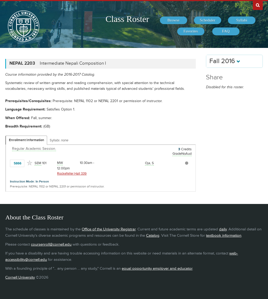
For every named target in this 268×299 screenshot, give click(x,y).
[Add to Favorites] (29, 163)
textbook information (223, 235)
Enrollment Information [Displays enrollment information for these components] (26, 140)
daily (223, 229)
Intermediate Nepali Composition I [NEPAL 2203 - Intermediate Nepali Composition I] (73, 63)
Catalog (152, 235)
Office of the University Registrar (109, 229)
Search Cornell (258, 5)
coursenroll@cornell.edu (51, 244)
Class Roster (127, 19)
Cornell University (20, 277)
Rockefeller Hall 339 (72, 173)
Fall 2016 (224, 61)
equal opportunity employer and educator (157, 268)
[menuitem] (173, 20)
